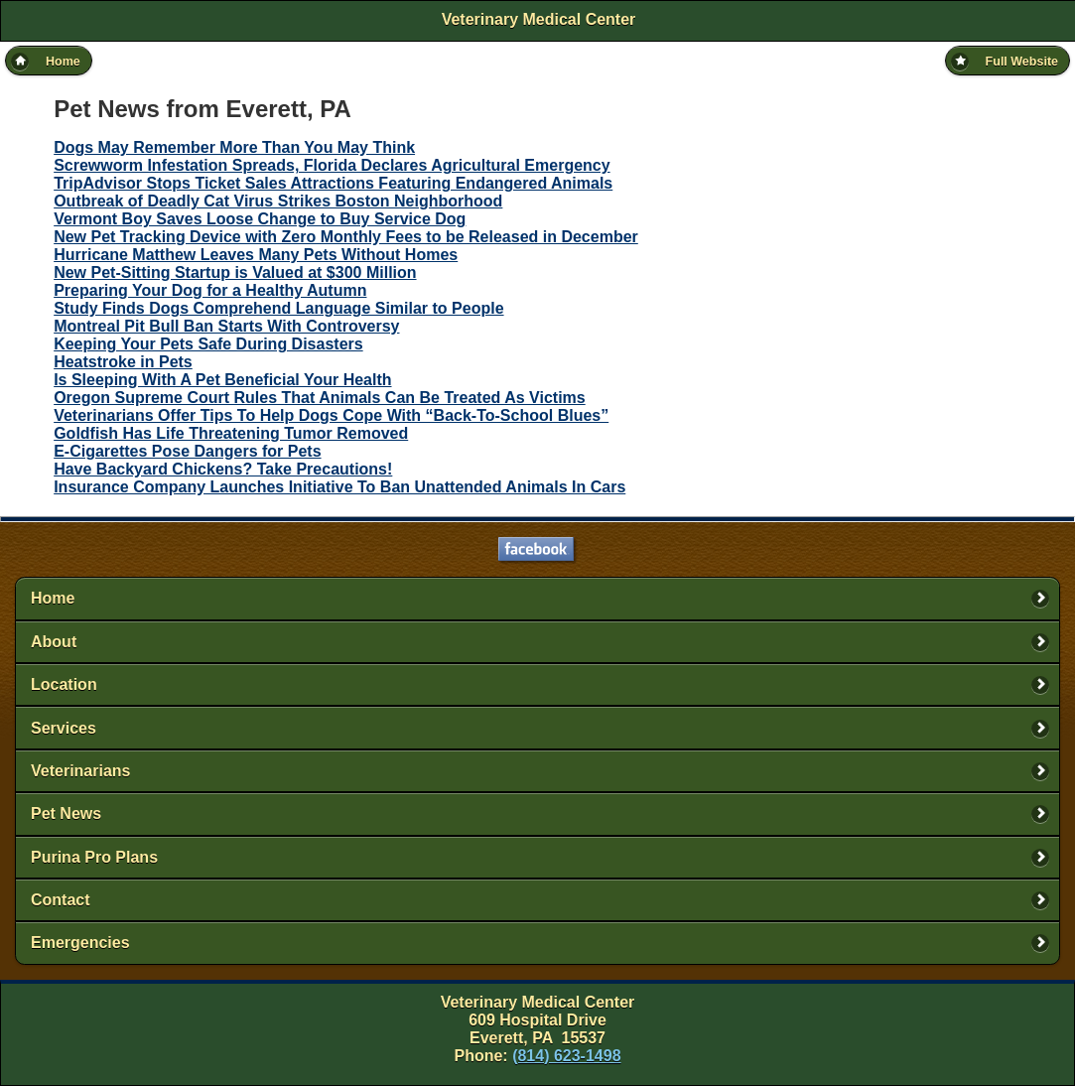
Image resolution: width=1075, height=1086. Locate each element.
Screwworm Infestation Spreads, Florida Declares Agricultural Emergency (331, 165)
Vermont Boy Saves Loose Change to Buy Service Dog (260, 218)
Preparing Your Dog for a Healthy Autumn (210, 290)
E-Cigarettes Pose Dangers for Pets (187, 451)
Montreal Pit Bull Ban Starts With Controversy (226, 326)
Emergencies (80, 942)
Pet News (66, 813)
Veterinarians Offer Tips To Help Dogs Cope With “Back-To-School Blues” (331, 415)
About (53, 641)
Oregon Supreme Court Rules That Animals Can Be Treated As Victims (320, 397)
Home (52, 598)
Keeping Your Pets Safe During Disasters (208, 344)
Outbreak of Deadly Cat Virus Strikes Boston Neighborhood (278, 201)
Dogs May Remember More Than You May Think (234, 147)
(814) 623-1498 (566, 1055)
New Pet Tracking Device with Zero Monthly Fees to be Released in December (346, 236)
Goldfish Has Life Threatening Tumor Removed (231, 433)
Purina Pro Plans (94, 857)
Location (64, 684)
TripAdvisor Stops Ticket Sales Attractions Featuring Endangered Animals (333, 183)
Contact (60, 899)
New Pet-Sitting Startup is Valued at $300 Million (235, 272)
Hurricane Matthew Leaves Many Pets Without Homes (256, 254)
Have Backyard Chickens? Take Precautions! (223, 469)
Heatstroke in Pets (123, 361)
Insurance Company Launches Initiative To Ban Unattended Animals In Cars (339, 486)
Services (63, 728)
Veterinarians (81, 770)
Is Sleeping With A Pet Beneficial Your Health (222, 379)
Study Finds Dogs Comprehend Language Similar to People (278, 308)
